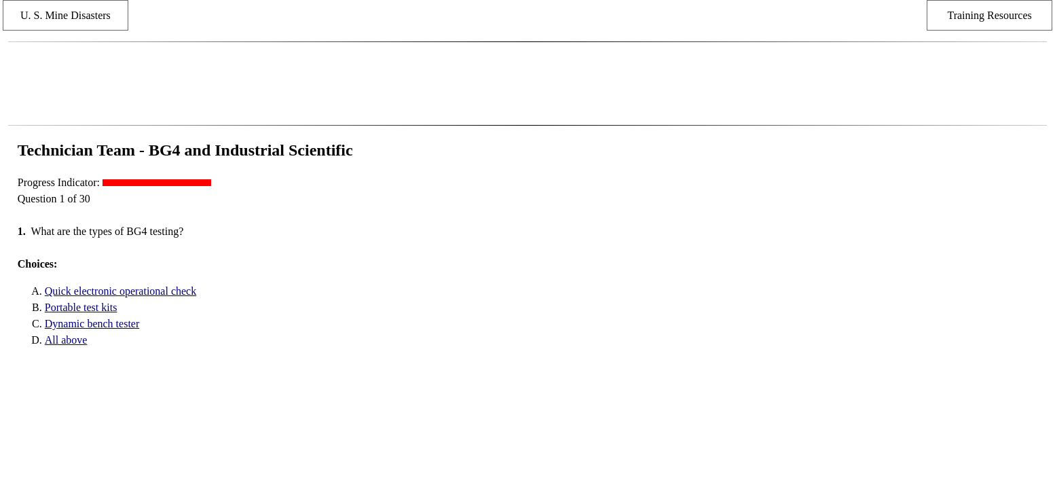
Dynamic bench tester (92, 323)
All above (66, 340)
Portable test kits (81, 307)
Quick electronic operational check (120, 291)
